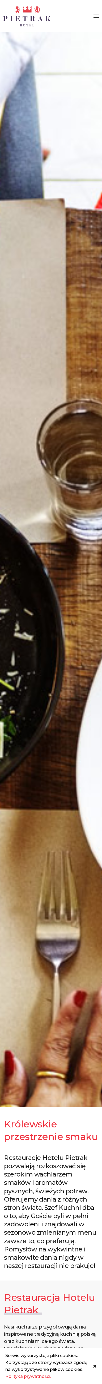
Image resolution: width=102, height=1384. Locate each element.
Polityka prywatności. (28, 1376)
